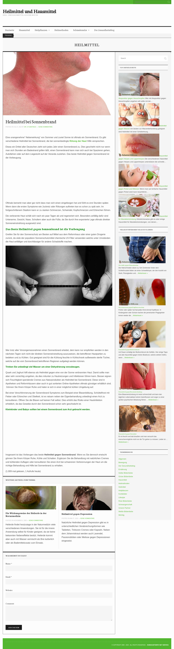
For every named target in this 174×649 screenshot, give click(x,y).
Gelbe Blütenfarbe (126, 473)
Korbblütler (123, 494)
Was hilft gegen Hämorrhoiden (128, 265)
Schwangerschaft (125, 505)
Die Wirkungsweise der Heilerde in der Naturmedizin (26, 514)
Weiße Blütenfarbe (126, 511)
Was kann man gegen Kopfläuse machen (131, 307)
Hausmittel (24, 29)
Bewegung (123, 462)
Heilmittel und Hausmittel (29, 10)
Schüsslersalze (80, 29)
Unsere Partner (124, 508)
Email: (9, 576)
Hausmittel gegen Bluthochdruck (129, 349)
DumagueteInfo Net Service (158, 645)
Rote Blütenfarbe (125, 501)
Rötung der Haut (78, 141)
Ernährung (123, 469)
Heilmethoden (61, 29)
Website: (9, 590)
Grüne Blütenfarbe (126, 476)
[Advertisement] (109, 13)
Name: (9, 563)
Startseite (9, 29)
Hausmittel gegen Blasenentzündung (130, 392)
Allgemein (122, 459)
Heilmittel (122, 487)
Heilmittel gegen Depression (77, 513)
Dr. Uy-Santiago (30, 127)
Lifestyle (122, 497)
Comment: (10, 603)
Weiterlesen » (143, 273)
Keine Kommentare (45, 127)
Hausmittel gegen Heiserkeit (127, 434)
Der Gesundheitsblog (104, 29)
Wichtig (121, 515)
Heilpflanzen (41, 29)
